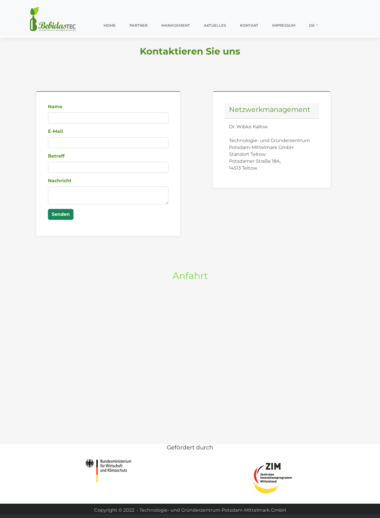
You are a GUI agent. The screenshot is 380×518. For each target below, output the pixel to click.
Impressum (283, 25)
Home (110, 25)
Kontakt (249, 25)
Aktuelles (215, 25)
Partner (138, 25)
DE (312, 25)
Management (175, 25)
